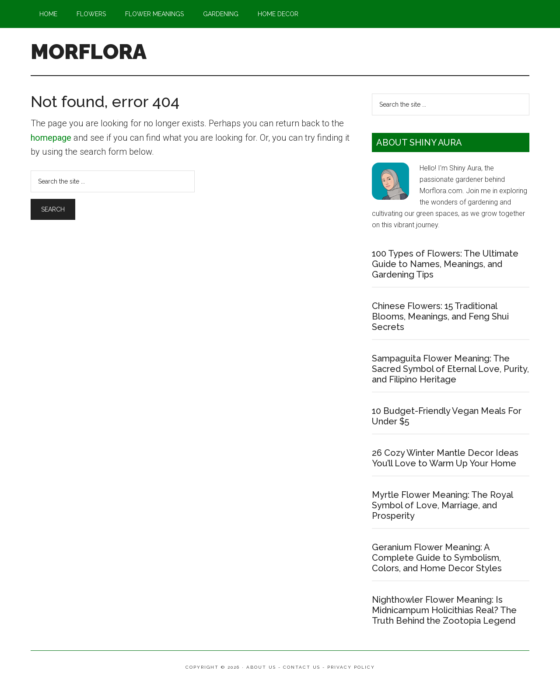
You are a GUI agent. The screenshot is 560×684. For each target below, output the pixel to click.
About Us (261, 667)
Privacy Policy (351, 667)
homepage (51, 137)
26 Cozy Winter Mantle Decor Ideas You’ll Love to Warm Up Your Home (445, 458)
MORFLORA (89, 51)
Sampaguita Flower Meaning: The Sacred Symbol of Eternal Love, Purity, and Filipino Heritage (450, 369)
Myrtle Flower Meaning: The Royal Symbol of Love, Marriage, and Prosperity (442, 505)
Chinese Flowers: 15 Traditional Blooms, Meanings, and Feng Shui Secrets (440, 316)
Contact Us (301, 667)
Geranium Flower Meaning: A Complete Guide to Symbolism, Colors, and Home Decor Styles (437, 557)
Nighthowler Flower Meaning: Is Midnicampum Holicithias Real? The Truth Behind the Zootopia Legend (444, 610)
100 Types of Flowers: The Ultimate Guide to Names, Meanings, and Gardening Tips (445, 264)
